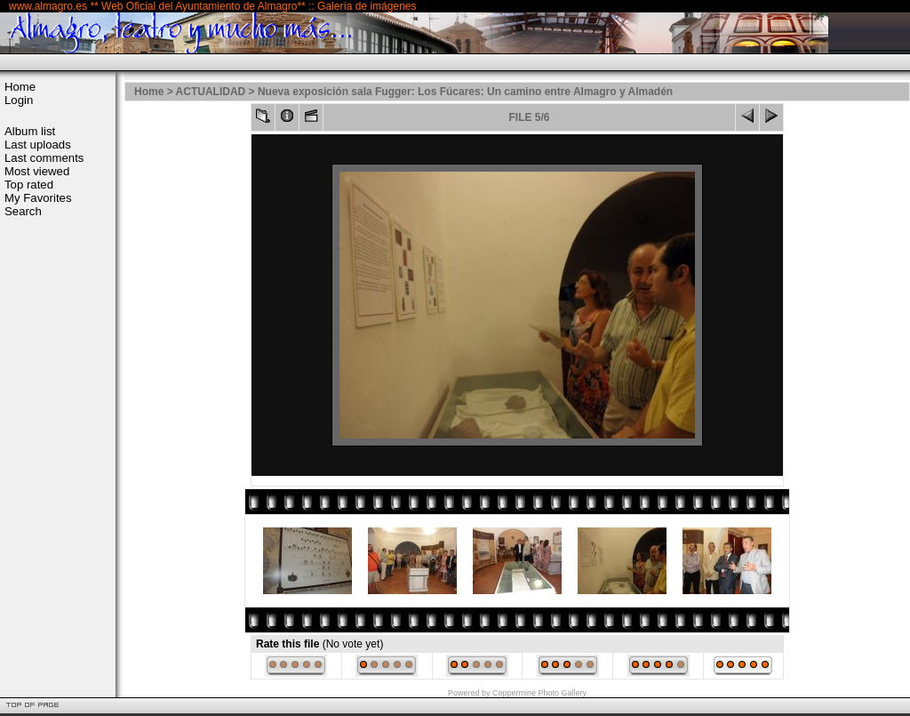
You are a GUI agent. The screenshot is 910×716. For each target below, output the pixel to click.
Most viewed (36, 171)
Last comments (44, 158)
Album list (29, 131)
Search (23, 211)
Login (18, 100)
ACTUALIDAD (211, 91)
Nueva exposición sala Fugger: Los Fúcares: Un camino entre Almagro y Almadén (465, 91)
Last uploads (37, 144)
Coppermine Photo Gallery (539, 692)
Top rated (28, 184)
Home (20, 86)
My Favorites (37, 198)
